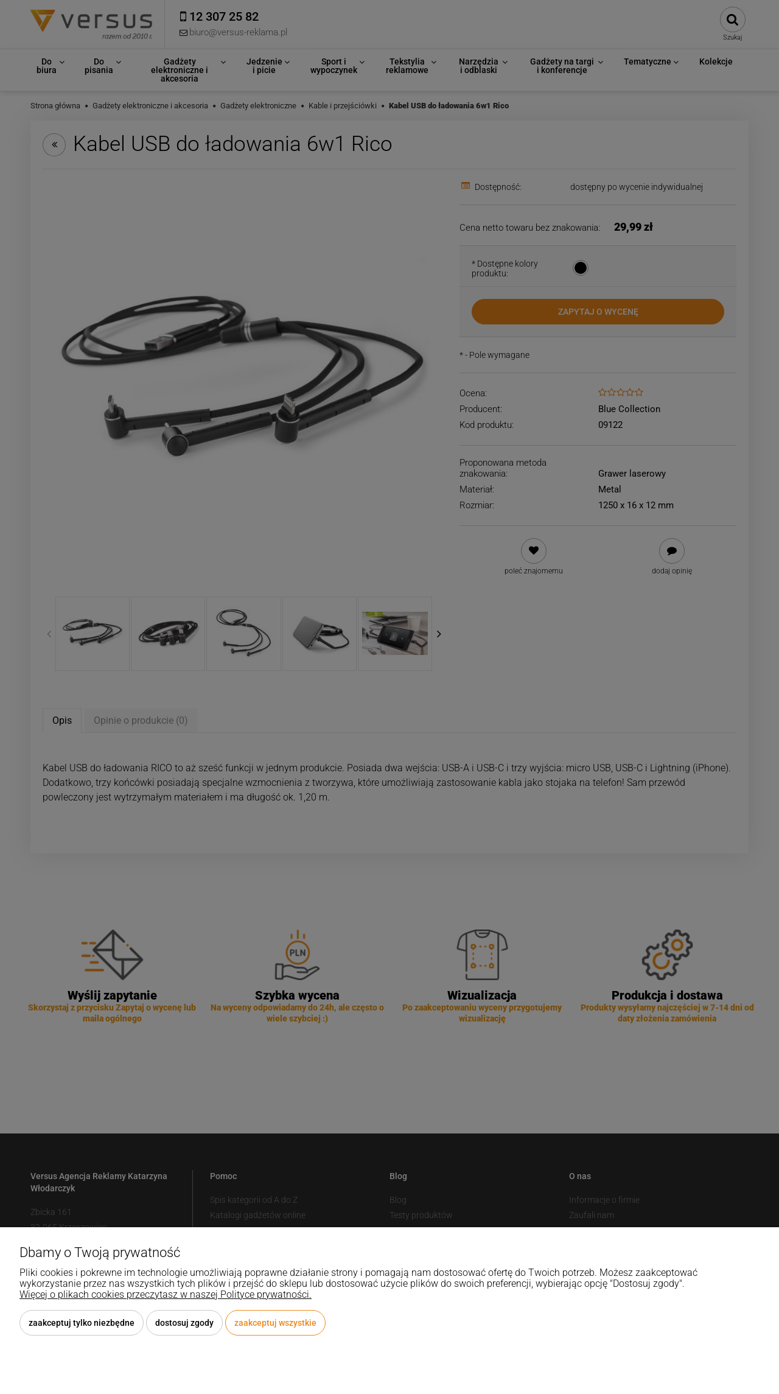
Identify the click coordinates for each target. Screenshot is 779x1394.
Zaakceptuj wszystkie (275, 1323)
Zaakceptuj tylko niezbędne (81, 1323)
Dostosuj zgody (184, 1323)
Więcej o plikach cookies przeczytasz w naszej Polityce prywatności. (165, 1294)
